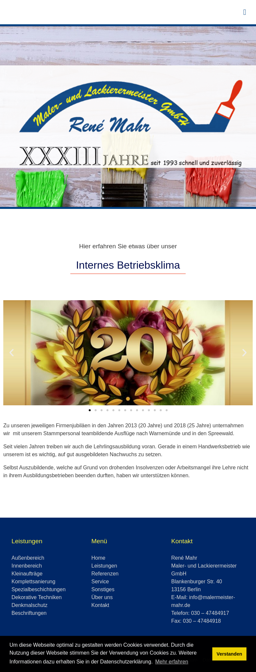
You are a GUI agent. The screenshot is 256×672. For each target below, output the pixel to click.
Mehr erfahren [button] (171, 661)
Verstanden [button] (229, 654)
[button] (11, 353)
